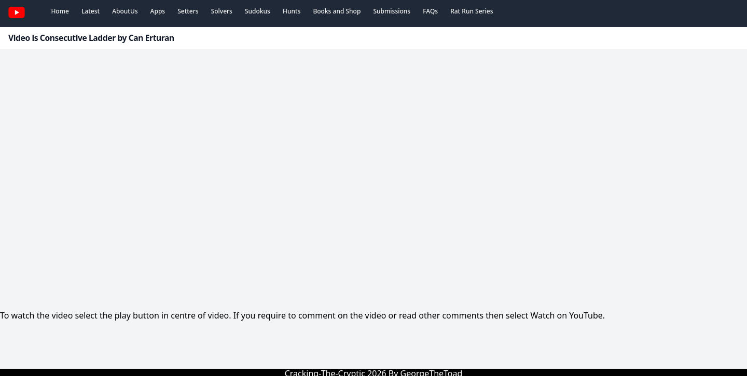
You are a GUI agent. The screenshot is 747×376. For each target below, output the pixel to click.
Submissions (391, 11)
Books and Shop (337, 11)
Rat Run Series (471, 11)
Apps (157, 11)
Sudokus (257, 11)
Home (60, 11)
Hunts (291, 11)
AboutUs (124, 11)
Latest (90, 11)
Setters (187, 11)
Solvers (221, 11)
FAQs (430, 11)
